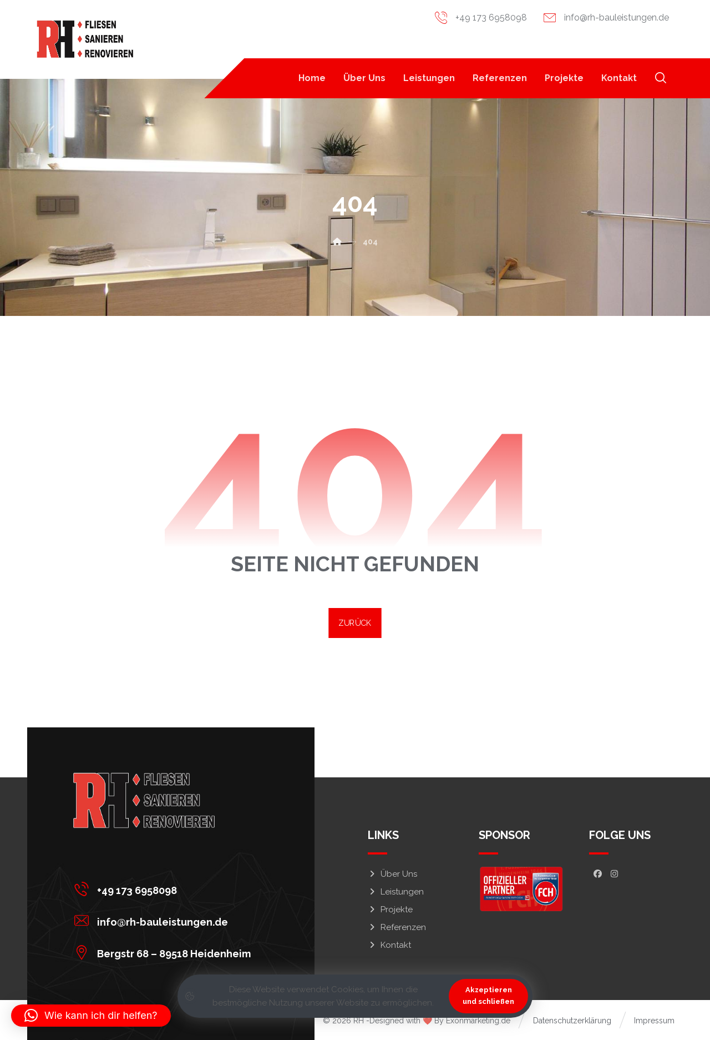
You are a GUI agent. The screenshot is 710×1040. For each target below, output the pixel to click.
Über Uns (392, 874)
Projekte (390, 910)
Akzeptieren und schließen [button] (488, 996)
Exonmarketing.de (478, 1020)
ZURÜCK (354, 622)
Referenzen (397, 927)
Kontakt (389, 945)
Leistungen (396, 892)
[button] (660, 77)
